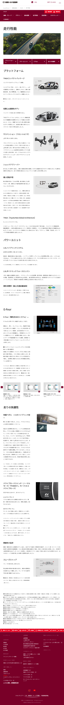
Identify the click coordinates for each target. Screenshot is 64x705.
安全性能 (44, 15)
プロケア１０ (6, 673)
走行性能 (35, 15)
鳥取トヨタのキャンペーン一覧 (50, 635)
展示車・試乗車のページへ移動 (30, 664)
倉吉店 (5, 646)
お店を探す (6, 640)
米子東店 (5, 650)
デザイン (18, 15)
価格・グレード (8, 15)
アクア (5, 11)
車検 (4, 670)
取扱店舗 (48, 12)
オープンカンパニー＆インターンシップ (31, 680)
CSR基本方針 (26, 640)
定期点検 (5, 671)
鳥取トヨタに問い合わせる (49, 640)
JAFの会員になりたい (28, 657)
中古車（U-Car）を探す (9, 660)
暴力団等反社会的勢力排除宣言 (30, 644)
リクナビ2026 (26, 674)
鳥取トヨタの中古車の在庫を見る (11, 663)
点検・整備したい (7, 667)
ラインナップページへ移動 (9, 656)
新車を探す (6, 654)
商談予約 (56, 12)
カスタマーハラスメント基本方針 (31, 648)
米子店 (5, 648)
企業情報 (25, 635)
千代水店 (5, 644)
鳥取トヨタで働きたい (28, 667)
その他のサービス (27, 651)
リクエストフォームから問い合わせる (51, 643)
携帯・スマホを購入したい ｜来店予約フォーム (31, 654)
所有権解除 (46, 646)
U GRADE (6, 19)
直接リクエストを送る (28, 672)
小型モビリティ (47, 650)
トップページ (6, 635)
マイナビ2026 (26, 677)
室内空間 (26, 15)
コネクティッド (54, 15)
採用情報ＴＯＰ (27, 670)
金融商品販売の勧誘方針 (29, 646)
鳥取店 (5, 642)
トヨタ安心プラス (7, 680)
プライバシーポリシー (28, 642)
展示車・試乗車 (27, 661)
